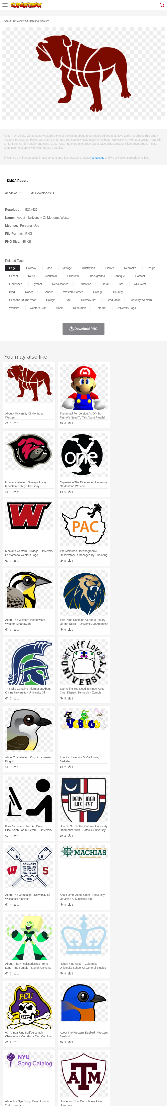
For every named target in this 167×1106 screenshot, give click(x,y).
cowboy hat (88, 300)
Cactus (51, 1056)
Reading (66, 1074)
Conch (60, 1056)
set (121, 284)
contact (140, 276)
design (151, 268)
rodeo (29, 292)
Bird (33, 1062)
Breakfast (20, 1080)
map (49, 268)
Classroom (53, 1074)
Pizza (146, 1080)
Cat (52, 1062)
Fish (114, 1062)
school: (9, 1074)
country (118, 292)
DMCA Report (17, 180)
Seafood (102, 1080)
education (85, 284)
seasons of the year (22, 300)
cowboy (31, 268)
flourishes (15, 284)
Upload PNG (74, 1098)
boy (140, 1068)
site (68, 300)
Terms (18, 1098)
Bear (25, 1062)
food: (8, 1080)
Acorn (20, 1056)
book (59, 308)
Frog (121, 1062)
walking (108, 1068)
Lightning (117, 1056)
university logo (126, 308)
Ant (19, 1062)
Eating (155, 1080)
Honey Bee (133, 1062)
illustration (88, 268)
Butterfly (42, 1062)
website (14, 308)
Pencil (77, 1074)
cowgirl (51, 300)
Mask (20, 1068)
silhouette (73, 276)
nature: (9, 1056)
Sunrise (138, 1056)
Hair (126, 1068)
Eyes (98, 1068)
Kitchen (127, 1080)
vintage (67, 268)
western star (38, 308)
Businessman (69, 1068)
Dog (77, 1062)
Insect (145, 1062)
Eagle (94, 1062)
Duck (85, 1062)
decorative (79, 308)
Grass (106, 1056)
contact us (97, 157)
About (7, 1098)
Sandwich (89, 1080)
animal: (9, 1062)
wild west (140, 284)
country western (141, 300)
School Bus (102, 1074)
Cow (70, 1062)
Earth (70, 1056)
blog (12, 292)
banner (48, 292)
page (12, 268)
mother (55, 1068)
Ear (91, 1068)
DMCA (59, 1098)
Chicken (60, 1062)
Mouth (157, 1068)
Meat (79, 1080)
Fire (78, 1056)
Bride (36, 1068)
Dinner (137, 1080)
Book (42, 1074)
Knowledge (124, 1074)
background (97, 276)
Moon (128, 1056)
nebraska (130, 268)
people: (9, 1068)
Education (88, 1074)
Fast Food (60, 1080)
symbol (37, 284)
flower (109, 268)
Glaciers (96, 1056)
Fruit (71, 1080)
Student (21, 1074)
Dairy (30, 1080)
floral (105, 284)
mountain (51, 276)
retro (31, 276)
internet (101, 308)
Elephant (104, 1062)
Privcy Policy (32, 1098)
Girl (133, 1068)
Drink (50, 1080)
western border (73, 292)
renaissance (60, 284)
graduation (113, 300)
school (13, 276)
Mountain (150, 1056)
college (97, 292)
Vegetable (114, 1080)
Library (137, 1074)
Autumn (30, 1056)
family (45, 1068)
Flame (86, 1056)
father (148, 1068)
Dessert (40, 1080)
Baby (28, 1068)
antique (120, 276)
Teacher (32, 1074)
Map (113, 1074)
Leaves (40, 1056)
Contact (47, 1098)
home (118, 1068)
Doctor (82, 1068)
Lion (153, 1062)
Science (147, 1074)
